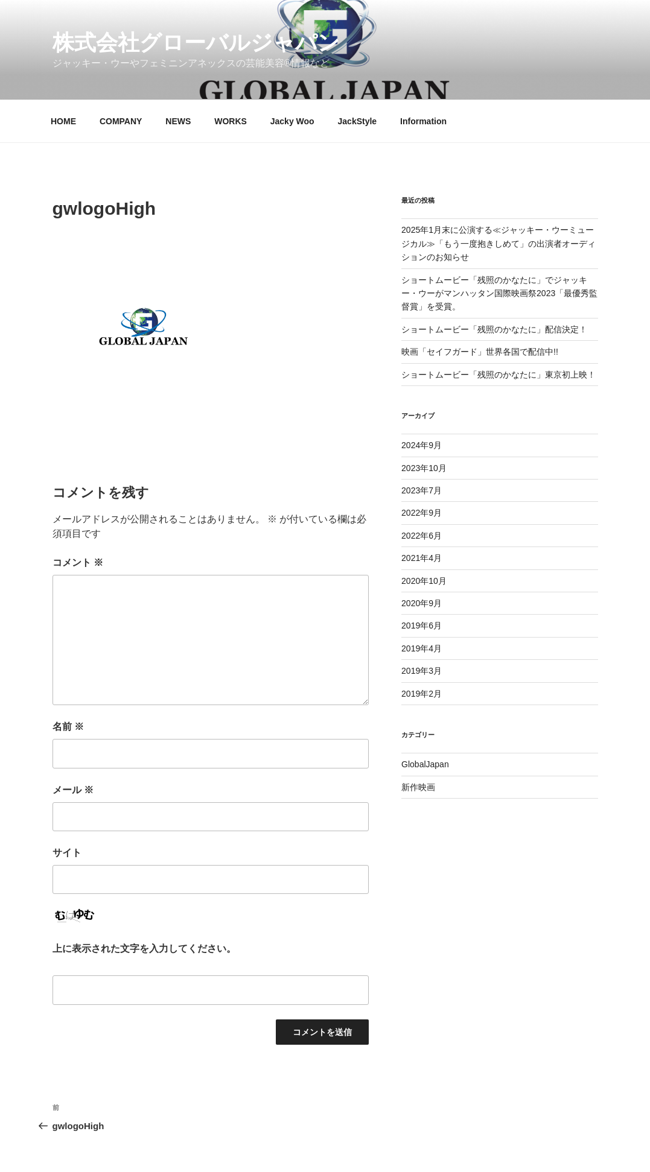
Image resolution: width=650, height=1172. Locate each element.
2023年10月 (424, 468)
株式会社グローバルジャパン (196, 42)
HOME (63, 121)
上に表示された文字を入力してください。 (144, 948)
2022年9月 (421, 513)
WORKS (230, 121)
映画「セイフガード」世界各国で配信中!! (479, 351)
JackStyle (357, 121)
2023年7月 (421, 490)
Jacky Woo (292, 121)
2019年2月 (421, 693)
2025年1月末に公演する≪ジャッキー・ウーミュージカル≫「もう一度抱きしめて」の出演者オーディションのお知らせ (498, 243)
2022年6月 (421, 535)
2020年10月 (424, 581)
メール (73, 790)
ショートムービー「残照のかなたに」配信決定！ (494, 329)
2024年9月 (421, 445)
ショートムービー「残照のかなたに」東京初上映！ (498, 374)
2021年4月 (421, 558)
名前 (68, 726)
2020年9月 (421, 603)
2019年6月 (421, 625)
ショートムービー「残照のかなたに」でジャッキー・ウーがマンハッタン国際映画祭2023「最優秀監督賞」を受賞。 (499, 293)
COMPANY (121, 121)
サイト (67, 852)
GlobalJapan (425, 764)
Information (423, 121)
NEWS (178, 121)
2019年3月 (421, 671)
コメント (78, 562)
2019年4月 (421, 648)
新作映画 (418, 787)
